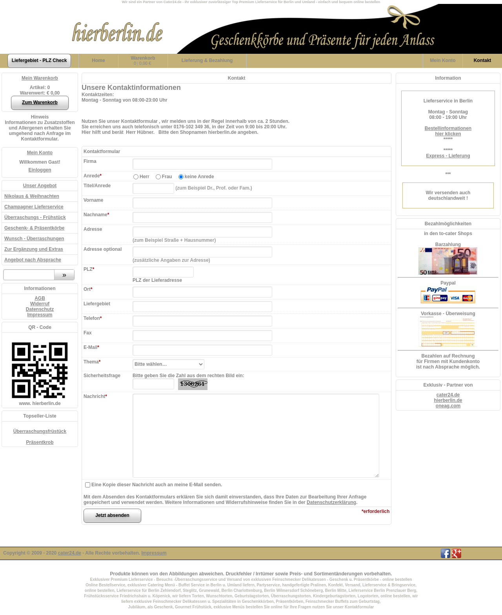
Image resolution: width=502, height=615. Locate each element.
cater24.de (448, 395)
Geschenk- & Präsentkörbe (34, 228)
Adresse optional (103, 249)
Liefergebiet (97, 304)
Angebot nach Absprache (32, 260)
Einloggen (40, 170)
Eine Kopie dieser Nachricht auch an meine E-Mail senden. (156, 484)
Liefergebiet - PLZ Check (39, 60)
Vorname (93, 200)
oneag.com (448, 406)
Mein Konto (40, 152)
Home (98, 60)
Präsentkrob (39, 442)
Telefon (93, 318)
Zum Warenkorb (40, 102)
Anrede (93, 176)
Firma (90, 161)
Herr (144, 176)
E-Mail (91, 347)
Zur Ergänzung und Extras (33, 249)
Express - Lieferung (448, 156)
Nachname (96, 214)
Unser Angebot (40, 185)
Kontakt (482, 60)
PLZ (89, 269)
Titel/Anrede (97, 185)
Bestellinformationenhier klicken (448, 131)
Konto (442, 60)
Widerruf (39, 304)
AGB (40, 298)
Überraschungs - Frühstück (35, 217)
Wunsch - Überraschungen (34, 238)
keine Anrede (199, 176)
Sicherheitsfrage (102, 375)
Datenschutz (40, 309)
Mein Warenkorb (40, 78)
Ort (88, 289)
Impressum (39, 315)
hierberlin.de (448, 400)
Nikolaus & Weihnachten (31, 196)
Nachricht (95, 396)
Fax (88, 333)
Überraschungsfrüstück (39, 431)
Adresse (93, 229)
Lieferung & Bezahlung (207, 60)
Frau (167, 176)
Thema (92, 362)
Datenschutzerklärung (331, 502)
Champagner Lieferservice (34, 207)
